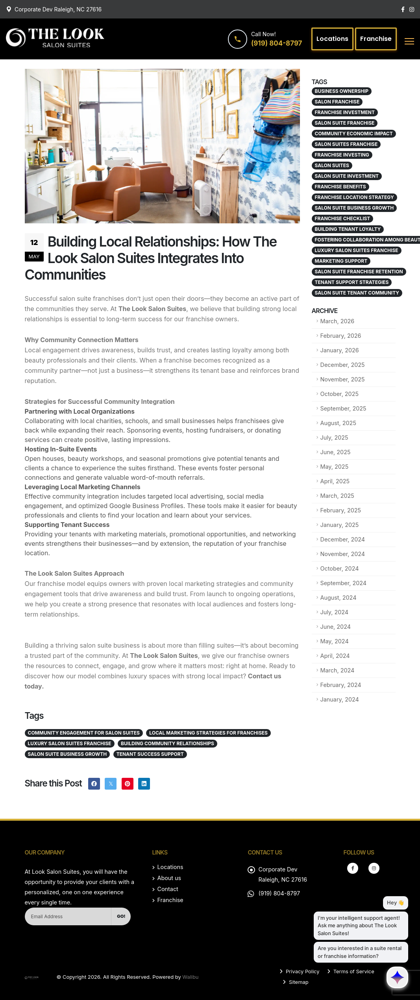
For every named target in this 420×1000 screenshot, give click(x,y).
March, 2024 (337, 670)
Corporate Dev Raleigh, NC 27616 (58, 9)
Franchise (170, 900)
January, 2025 (339, 524)
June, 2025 (335, 452)
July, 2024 (334, 612)
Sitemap (297, 982)
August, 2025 (338, 423)
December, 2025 (342, 364)
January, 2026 (339, 350)
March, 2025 (337, 495)
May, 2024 (334, 641)
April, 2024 (335, 655)
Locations (170, 867)
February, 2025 (340, 510)
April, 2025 (335, 481)
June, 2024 (335, 626)
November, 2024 (342, 554)
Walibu (190, 977)
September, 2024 (343, 583)
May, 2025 (334, 466)
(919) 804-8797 (279, 893)
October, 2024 (339, 568)
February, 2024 (340, 684)
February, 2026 (340, 335)
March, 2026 (337, 321)
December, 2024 (342, 539)
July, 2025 (334, 437)
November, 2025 (342, 379)
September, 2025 (343, 408)
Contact (167, 889)
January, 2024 (339, 699)
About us (169, 878)
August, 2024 (338, 597)
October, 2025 (339, 393)
